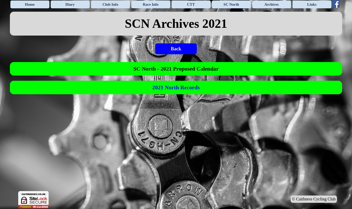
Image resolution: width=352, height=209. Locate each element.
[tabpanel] (176, 23)
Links (312, 4)
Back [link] (176, 48)
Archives (271, 4)
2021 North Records (176, 87)
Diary (70, 4)
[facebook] (336, 4)
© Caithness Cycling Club (314, 199)
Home (30, 4)
